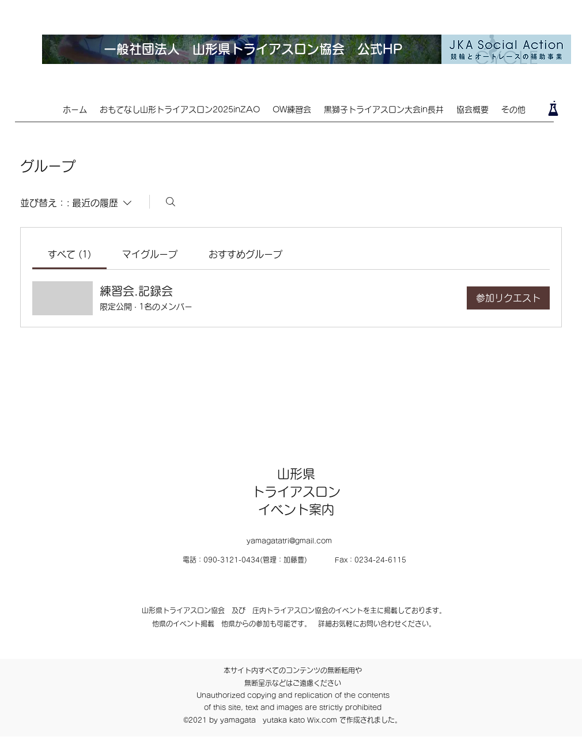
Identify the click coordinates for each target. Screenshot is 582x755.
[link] (69, 254)
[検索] (170, 202)
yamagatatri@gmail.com (289, 540)
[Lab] (553, 108)
